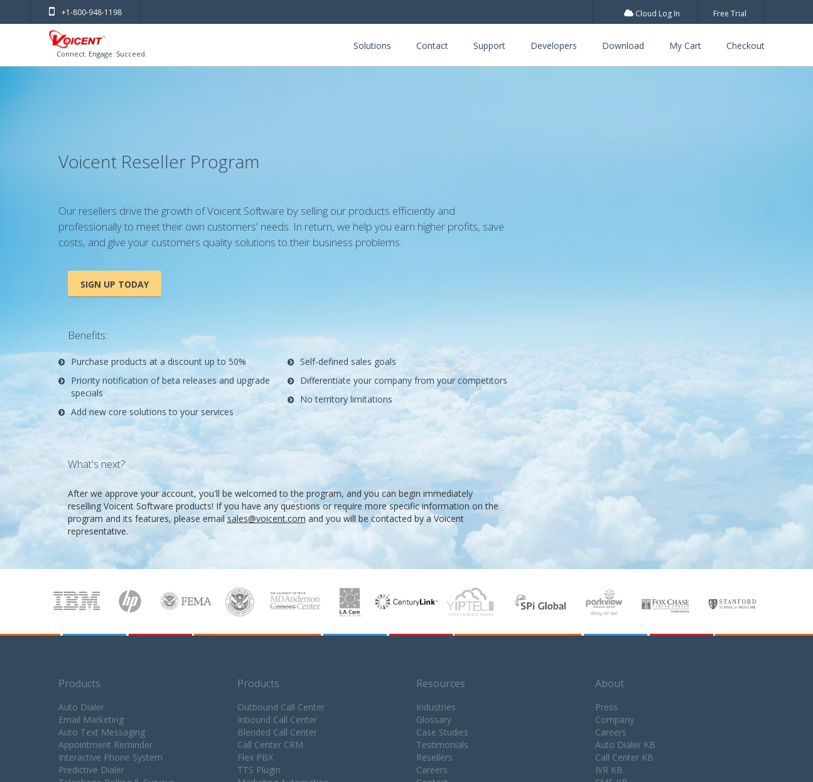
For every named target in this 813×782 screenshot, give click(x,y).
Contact (432, 46)
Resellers (434, 757)
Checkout (745, 46)
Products (79, 683)
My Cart (685, 46)
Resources (440, 683)
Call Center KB (624, 757)
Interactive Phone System (110, 757)
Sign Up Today (114, 284)
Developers (553, 46)
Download (623, 46)
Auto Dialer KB (625, 745)
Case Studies (442, 732)
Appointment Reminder (105, 745)
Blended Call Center (277, 732)
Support (489, 46)
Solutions (372, 46)
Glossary (433, 719)
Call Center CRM (270, 745)
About (609, 683)
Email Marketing (91, 719)
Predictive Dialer (91, 770)
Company (614, 719)
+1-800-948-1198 (85, 12)
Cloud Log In (652, 13)
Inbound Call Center (277, 719)
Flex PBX (255, 757)
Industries (436, 707)
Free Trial (729, 13)
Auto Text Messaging (101, 732)
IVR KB (609, 770)
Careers (432, 770)
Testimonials (442, 745)
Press (606, 707)
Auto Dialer (81, 707)
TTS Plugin (259, 770)
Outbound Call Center (281, 707)
